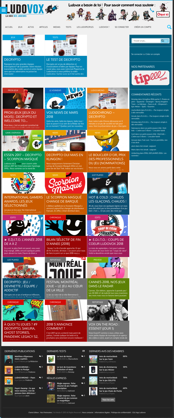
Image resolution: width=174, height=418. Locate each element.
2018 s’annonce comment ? (59, 326)
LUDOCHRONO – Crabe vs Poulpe (22, 368)
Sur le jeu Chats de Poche (110, 391)
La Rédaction (33, 361)
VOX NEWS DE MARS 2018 (62, 114)
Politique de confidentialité (121, 412)
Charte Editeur (33, 412)
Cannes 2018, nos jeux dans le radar (107, 284)
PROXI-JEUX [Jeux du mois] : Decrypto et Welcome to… (20, 116)
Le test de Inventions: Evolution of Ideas (66, 368)
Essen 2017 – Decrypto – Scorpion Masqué (23, 157)
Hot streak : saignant (148, 146)
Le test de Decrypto (63, 59)
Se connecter (122, 27)
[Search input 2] (146, 41)
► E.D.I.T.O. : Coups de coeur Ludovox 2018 (106, 241)
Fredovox (31, 372)
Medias (56, 27)
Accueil (9, 27)
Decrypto (12, 59)
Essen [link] (18, 163)
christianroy (111, 367)
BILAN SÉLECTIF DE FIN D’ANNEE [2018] (63, 241)
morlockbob (111, 356)
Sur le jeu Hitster (106, 370)
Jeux (20, 27)
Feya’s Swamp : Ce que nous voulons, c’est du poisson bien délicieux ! (25, 390)
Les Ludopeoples (85, 27)
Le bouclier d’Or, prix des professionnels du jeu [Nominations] (107, 159)
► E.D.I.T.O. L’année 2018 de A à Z (23, 241)
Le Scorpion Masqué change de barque (64, 199)
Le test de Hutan (64, 356)
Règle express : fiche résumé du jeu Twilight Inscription (67, 385)
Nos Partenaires (46, 412)
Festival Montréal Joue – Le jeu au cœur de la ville (64, 286)
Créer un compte (142, 27)
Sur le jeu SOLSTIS (107, 380)
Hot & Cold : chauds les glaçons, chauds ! (108, 199)
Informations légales (102, 412)
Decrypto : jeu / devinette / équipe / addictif (21, 286)
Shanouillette (73, 359)
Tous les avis (108, 400)
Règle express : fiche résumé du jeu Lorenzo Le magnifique (67, 398)
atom (27, 396)
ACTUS (31, 27)
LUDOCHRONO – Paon (25, 377)
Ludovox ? (104, 27)
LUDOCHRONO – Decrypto (102, 114)
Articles (43, 27)
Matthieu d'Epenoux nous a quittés (24, 357)
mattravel (71, 391)
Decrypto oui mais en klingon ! (64, 157)
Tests (68, 27)
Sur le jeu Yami (106, 359)
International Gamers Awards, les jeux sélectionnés (23, 201)
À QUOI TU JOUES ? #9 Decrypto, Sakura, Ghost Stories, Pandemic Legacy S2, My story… (21, 332)
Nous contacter (87, 412)
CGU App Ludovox (139, 412)
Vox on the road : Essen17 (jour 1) (104, 326)
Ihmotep (134, 99)
